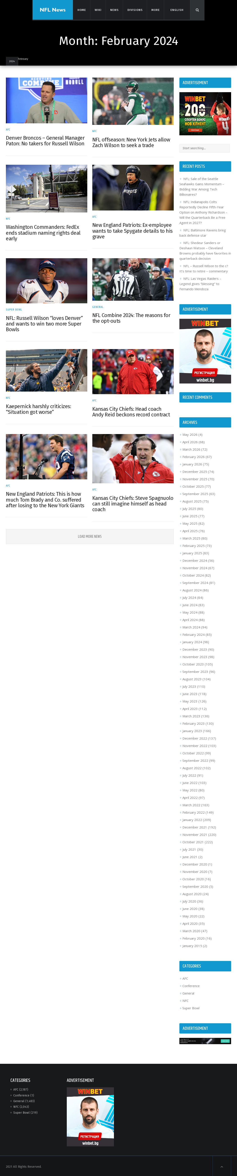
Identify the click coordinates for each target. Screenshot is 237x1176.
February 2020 (193, 937)
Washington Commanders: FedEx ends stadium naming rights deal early (44, 232)
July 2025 (189, 507)
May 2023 (189, 700)
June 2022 (189, 781)
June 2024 (189, 604)
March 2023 (191, 715)
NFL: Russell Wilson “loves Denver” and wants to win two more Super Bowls (45, 322)
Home (81, 9)
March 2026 (191, 448)
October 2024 (192, 574)
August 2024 (191, 589)
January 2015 (191, 944)
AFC (9, 129)
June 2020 (189, 907)
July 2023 (189, 685)
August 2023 (191, 678)
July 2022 (189, 774)
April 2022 (189, 796)
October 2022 (192, 752)
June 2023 (189, 693)
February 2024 (193, 633)
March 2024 (191, 626)
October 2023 (192, 663)
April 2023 (189, 707)
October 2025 (192, 485)
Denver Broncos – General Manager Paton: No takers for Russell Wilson (46, 140)
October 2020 (192, 878)
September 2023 (195, 670)
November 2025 (194, 478)
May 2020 (189, 915)
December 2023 (194, 648)
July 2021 (189, 848)
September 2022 (195, 759)
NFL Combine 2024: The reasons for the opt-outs (132, 316)
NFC (95, 130)
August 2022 (191, 767)
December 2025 (194, 470)
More (155, 9)
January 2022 (191, 818)
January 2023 (191, 730)
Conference (190, 984)
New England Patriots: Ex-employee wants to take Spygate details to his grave (133, 230)
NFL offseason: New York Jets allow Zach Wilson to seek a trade (131, 142)
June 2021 (189, 856)
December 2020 (194, 863)
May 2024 (189, 611)
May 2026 (189, 433)
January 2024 (191, 641)
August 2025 (191, 500)
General (98, 305)
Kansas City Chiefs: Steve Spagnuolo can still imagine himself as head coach (124, 501)
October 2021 (192, 841)
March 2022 (191, 804)
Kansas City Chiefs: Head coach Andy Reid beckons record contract (131, 410)
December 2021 (194, 826)
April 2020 (189, 922)
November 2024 (194, 567)
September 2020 (195, 885)
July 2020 (189, 900)
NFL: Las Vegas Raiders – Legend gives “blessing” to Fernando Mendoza (200, 283)
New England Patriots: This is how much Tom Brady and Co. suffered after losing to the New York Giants (46, 497)
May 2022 (189, 789)
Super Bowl (15, 308)
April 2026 (189, 441)
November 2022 (194, 744)
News (114, 9)
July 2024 (189, 596)
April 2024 (189, 618)
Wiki (97, 9)
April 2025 (189, 530)
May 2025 (189, 522)
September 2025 (195, 492)
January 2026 (191, 463)
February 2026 (193, 455)
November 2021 (194, 833)
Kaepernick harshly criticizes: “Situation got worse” (39, 407)
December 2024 (194, 559)
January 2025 (191, 552)
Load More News (90, 534)
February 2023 (193, 722)
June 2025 (189, 515)
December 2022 (194, 737)
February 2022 (193, 811)
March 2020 (191, 930)
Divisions (135, 9)
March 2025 (191, 537)
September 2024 (195, 581)
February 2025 (193, 544)
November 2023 (194, 655)
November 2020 (194, 870)
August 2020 (191, 893)
